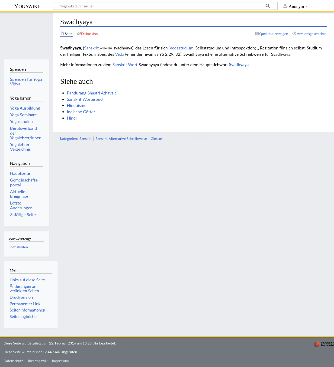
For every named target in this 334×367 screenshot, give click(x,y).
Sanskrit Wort (125, 64)
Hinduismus (77, 105)
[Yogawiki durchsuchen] (165, 6)
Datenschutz (13, 361)
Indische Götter (81, 111)
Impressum (60, 361)
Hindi (72, 117)
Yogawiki (26, 6)
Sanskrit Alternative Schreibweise (121, 138)
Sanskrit (91, 47)
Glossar (156, 138)
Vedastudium (181, 47)
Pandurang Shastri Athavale (92, 92)
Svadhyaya (239, 64)
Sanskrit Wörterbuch (86, 99)
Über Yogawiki (37, 361)
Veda (119, 54)
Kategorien (68, 138)
